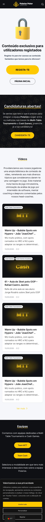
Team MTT (22, 445)
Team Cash (22, 455)
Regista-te (22, 69)
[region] (22, 500)
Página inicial (23, 81)
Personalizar (22, 511)
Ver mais (23, 408)
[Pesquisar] (42, 4)
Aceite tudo (22, 504)
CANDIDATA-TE (22, 135)
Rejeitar (22, 517)
